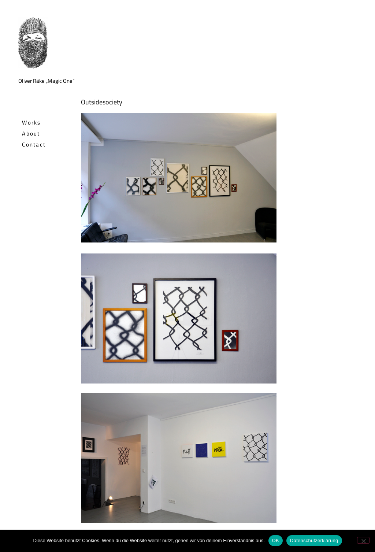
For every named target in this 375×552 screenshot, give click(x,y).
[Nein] (363, 540)
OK (275, 540)
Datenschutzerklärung (314, 540)
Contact (34, 144)
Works (31, 122)
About (31, 133)
